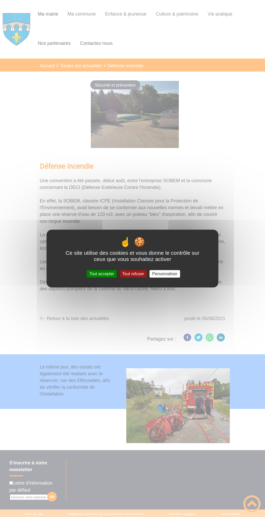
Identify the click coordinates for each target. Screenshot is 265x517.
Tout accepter (101, 274)
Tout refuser (133, 274)
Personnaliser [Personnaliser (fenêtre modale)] (165, 274)
